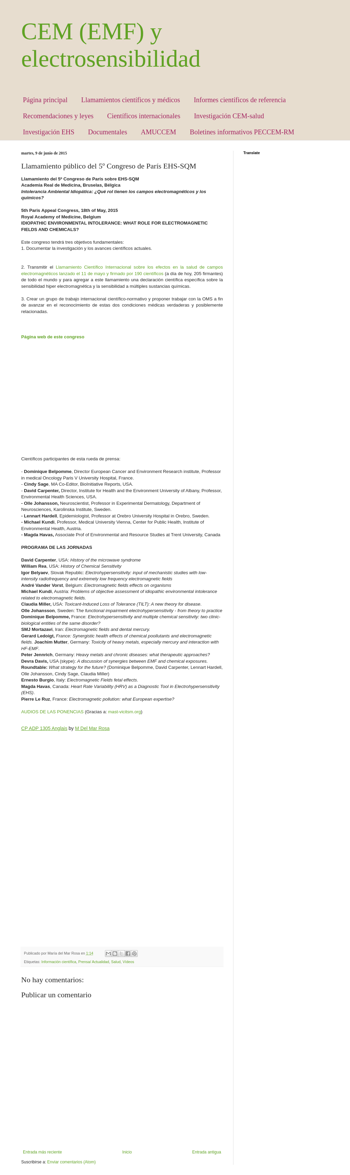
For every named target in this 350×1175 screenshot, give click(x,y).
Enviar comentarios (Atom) (71, 1162)
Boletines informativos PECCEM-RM (242, 132)
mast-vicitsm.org (124, 711)
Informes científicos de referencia (240, 100)
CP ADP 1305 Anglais (44, 728)
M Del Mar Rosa (92, 728)
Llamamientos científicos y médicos (130, 100)
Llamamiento (70, 267)
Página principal (45, 100)
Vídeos (128, 962)
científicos (154, 273)
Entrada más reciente (42, 1152)
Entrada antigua (206, 1152)
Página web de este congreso (52, 336)
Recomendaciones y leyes (58, 116)
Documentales (107, 132)
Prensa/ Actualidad (93, 962)
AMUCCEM (158, 132)
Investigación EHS (49, 132)
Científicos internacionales (143, 116)
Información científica (58, 962)
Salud (116, 962)
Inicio (127, 1152)
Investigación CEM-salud (229, 116)
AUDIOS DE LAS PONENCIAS (52, 711)
